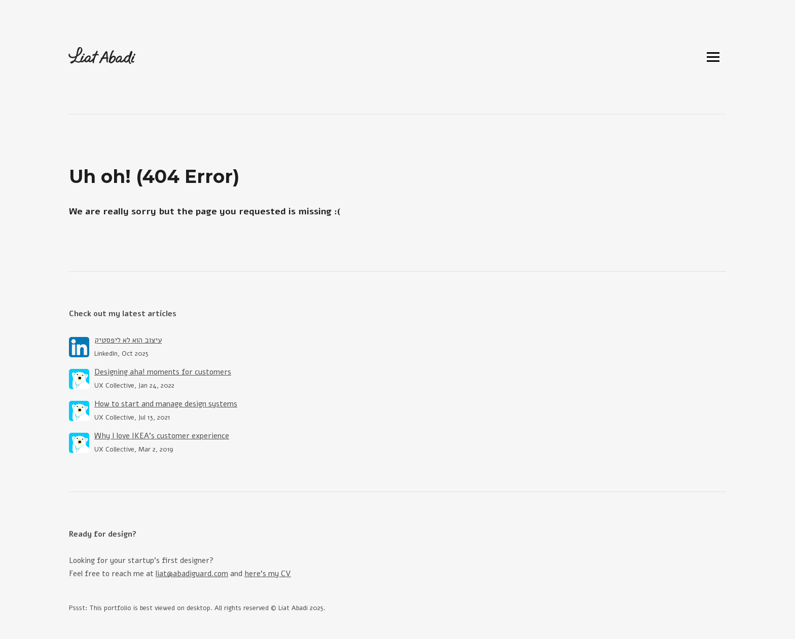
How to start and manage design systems (165, 404)
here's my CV (267, 574)
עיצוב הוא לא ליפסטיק (128, 340)
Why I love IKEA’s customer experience (161, 436)
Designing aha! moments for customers (162, 372)
